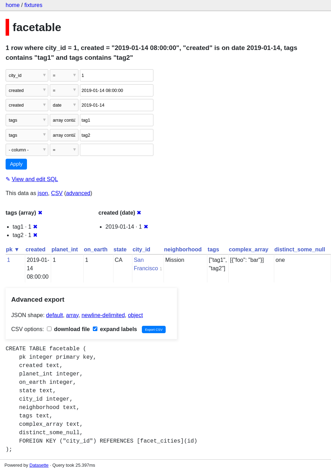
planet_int (64, 249)
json (43, 193)
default (54, 315)
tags (213, 249)
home (13, 5)
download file (68, 329)
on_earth (96, 249)
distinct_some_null (299, 249)
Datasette (39, 465)
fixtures (33, 5)
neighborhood (183, 249)
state (119, 249)
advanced (78, 193)
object (135, 315)
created (36, 249)
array (72, 315)
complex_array (248, 249)
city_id (141, 249)
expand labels (115, 329)
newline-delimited (103, 315)
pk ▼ (13, 249)
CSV (57, 193)
